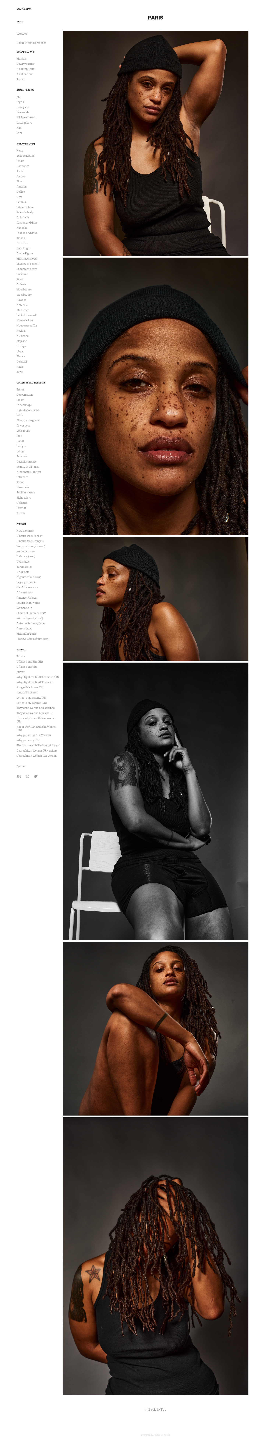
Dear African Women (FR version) (37, 750)
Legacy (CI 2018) (26, 582)
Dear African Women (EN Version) (37, 755)
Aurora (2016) (24, 628)
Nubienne (23, 336)
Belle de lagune (25, 155)
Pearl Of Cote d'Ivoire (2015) (33, 638)
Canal (20, 441)
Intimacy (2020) (26, 556)
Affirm (21, 513)
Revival (21, 330)
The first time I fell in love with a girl (38, 745)
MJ (18, 97)
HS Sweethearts (26, 117)
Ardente (21, 284)
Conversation (25, 394)
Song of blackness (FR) (30, 687)
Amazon (22, 186)
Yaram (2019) (24, 566)
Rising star (23, 107)
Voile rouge (23, 430)
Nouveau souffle (27, 325)
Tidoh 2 (21, 238)
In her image (24, 405)
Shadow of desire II (28, 263)
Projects (21, 523)
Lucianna (22, 274)
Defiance (22, 502)
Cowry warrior (25, 63)
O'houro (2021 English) (30, 536)
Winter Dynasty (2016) (30, 618)
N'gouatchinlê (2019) (29, 577)
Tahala (21, 656)
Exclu (20, 21)
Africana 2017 (25, 592)
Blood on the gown (28, 420)
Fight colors (24, 497)
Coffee (21, 191)
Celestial (22, 361)
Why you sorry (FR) (28, 740)
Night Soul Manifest (29, 472)
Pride (20, 415)
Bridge (20, 451)
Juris (19, 372)
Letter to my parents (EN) (32, 702)
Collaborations (25, 51)
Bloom (20, 400)
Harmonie (23, 487)
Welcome (22, 34)
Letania (21, 202)
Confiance (23, 166)
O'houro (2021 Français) (30, 541)
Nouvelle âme (25, 320)
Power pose (23, 425)
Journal (21, 649)
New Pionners (24, 9)
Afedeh (21, 79)
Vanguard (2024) (26, 143)
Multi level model (27, 258)
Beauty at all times (28, 466)
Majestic (22, 341)
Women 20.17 (24, 608)
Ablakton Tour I (26, 69)
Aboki (20, 171)
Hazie (20, 366)
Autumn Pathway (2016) (31, 623)
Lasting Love (24, 122)
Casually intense (26, 461)
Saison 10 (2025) (25, 90)
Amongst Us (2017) (27, 597)
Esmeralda (23, 112)
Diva (19, 197)
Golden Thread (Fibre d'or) (31, 382)
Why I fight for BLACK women (35, 682)
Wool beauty (24, 289)
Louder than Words (28, 602)
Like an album (25, 207)
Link (19, 436)
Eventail (21, 508)
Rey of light (24, 248)
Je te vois (22, 456)
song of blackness (27, 692)
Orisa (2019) (23, 572)
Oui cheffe (23, 217)
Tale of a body (25, 212)
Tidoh (20, 279)
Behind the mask (27, 315)
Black (20, 351)
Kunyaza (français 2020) (31, 546)
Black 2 (21, 356)
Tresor (20, 389)
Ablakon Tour (25, 74)
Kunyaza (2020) (26, 551)
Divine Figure (25, 253)
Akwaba (21, 299)
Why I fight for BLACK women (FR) (38, 677)
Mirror (20, 672)
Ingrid (20, 102)
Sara (19, 133)
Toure (20, 482)
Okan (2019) (23, 561)
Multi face (23, 310)
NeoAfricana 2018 (27, 587)
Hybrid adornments (28, 410)
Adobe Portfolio (162, 1434)
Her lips (21, 346)
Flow (19, 181)
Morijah (21, 58)
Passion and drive (27, 222)
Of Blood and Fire (27, 666)
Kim (19, 127)
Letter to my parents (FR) (31, 697)
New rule (22, 305)
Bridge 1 (21, 446)
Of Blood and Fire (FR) (30, 661)
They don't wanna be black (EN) (36, 708)
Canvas (21, 176)
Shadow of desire (27, 269)
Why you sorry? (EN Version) (34, 735)
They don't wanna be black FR (35, 713)
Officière (22, 243)
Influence (22, 477)
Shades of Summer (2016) (31, 613)
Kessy (20, 150)
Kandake (22, 227)
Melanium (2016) (26, 633)
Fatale (20, 161)
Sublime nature (26, 492)
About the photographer (31, 42)
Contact (21, 766)
